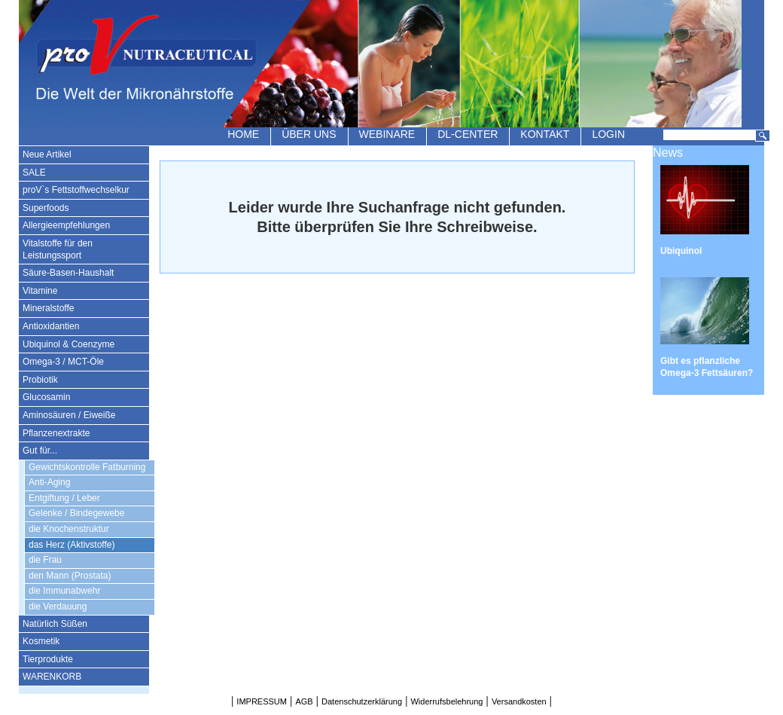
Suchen (762, 136)
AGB (303, 701)
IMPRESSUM (261, 701)
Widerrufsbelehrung (446, 701)
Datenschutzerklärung (361, 701)
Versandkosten (519, 701)
